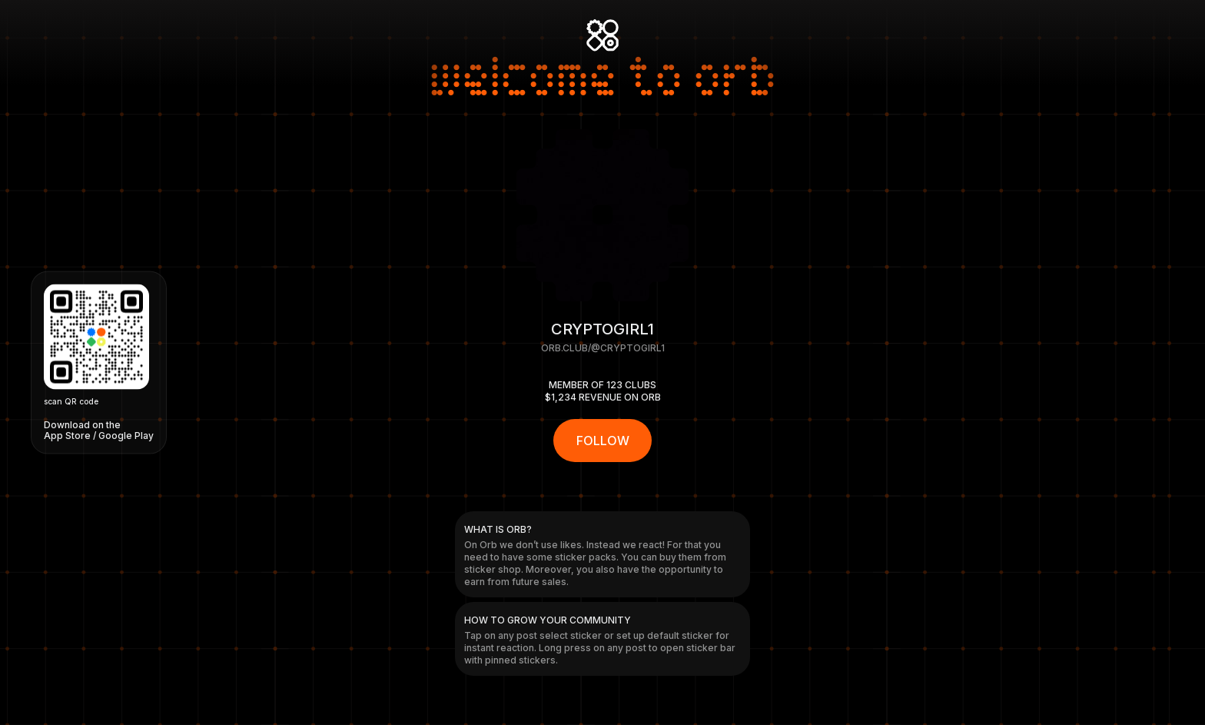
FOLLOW (602, 440)
